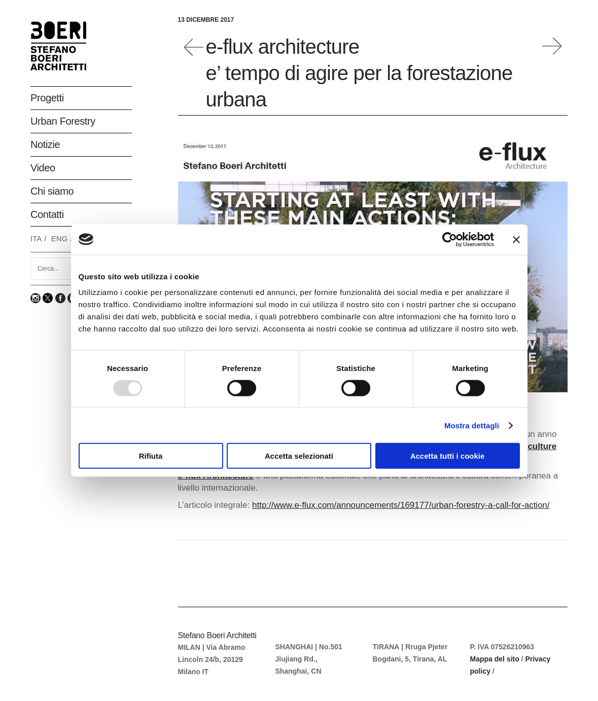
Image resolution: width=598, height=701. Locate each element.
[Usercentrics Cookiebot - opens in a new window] (449, 239)
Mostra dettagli (471, 425)
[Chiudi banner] (516, 239)
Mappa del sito (494, 659)
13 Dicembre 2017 (206, 19)
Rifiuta (151, 456)
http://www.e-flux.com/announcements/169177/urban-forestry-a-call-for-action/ (401, 505)
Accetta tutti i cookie (447, 456)
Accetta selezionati (299, 456)
